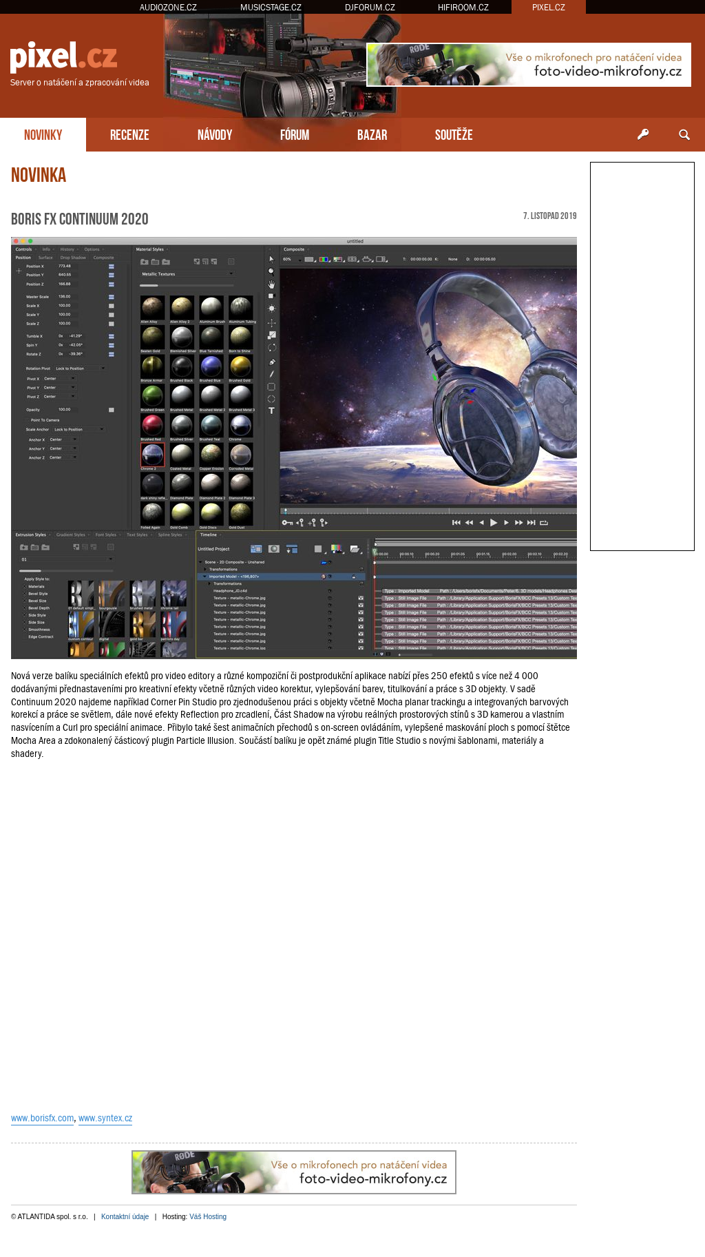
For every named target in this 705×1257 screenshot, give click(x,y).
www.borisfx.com (42, 1117)
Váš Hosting (208, 1216)
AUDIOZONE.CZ (168, 7)
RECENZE (129, 133)
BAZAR (372, 133)
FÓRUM (294, 133)
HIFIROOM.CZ (463, 7)
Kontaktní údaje (125, 1216)
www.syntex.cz (105, 1117)
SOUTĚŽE (454, 133)
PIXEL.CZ (548, 7)
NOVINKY (43, 133)
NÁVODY (215, 133)
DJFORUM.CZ (370, 7)
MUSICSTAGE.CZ (271, 7)
